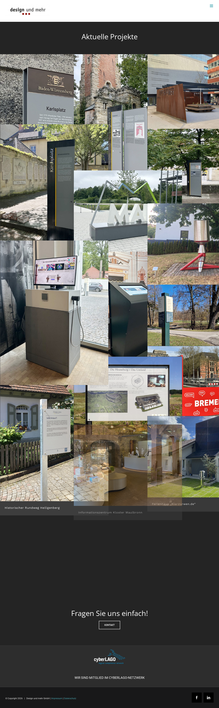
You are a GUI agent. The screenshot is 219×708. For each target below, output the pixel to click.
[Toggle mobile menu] (212, 6)
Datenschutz (70, 698)
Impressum (56, 698)
